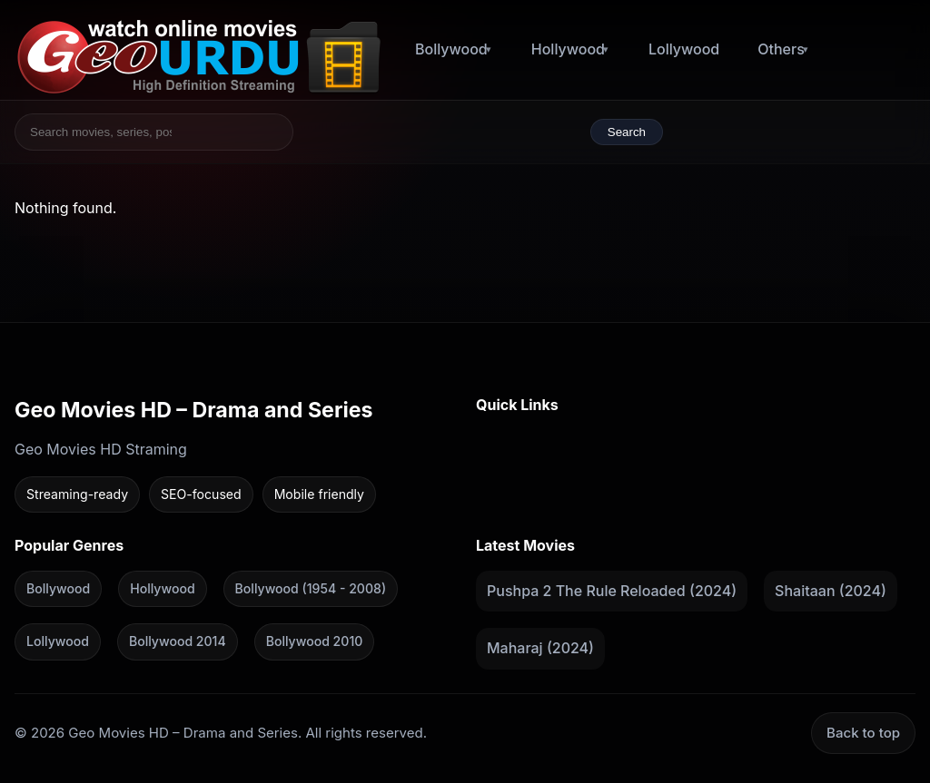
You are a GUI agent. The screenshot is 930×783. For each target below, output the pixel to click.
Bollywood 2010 (314, 641)
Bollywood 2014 (177, 641)
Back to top (863, 732)
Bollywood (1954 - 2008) (310, 587)
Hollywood (568, 49)
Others (781, 49)
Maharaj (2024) (540, 648)
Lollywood (683, 49)
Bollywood (451, 49)
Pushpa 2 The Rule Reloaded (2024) (612, 590)
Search (627, 132)
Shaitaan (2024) (830, 590)
